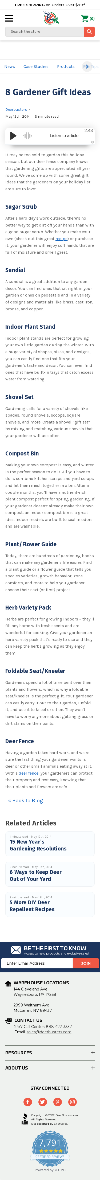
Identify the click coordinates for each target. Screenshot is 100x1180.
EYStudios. (61, 1123)
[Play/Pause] (13, 135)
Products (66, 66)
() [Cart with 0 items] (88, 19)
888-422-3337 (59, 1026)
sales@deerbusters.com (49, 1032)
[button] (87, 66)
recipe (61, 238)
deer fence (28, 773)
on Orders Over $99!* (50, 5)
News (9, 66)
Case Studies (36, 66)
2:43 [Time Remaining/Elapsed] (89, 130)
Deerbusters (16, 109)
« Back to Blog (25, 800)
